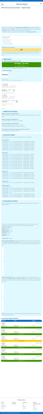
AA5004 (10, 149)
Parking (34, 402)
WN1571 (10, 188)
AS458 (10, 157)
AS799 (10, 168)
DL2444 (10, 176)
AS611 (10, 162)
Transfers (24, 408)
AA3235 (10, 142)
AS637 (10, 164)
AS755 (10, 166)
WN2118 (10, 189)
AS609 (10, 161)
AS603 (10, 158)
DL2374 (10, 172)
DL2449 (10, 178)
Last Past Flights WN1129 (8, 44)
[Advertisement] (21, 17)
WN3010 (10, 193)
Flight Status (5, 38)
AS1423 (10, 154)
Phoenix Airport (22, 4)
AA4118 (10, 145)
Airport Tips (35, 408)
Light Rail (24, 406)
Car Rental (14, 403)
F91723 (10, 182)
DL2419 (10, 174)
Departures (3, 405)
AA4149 (10, 147)
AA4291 (10, 148)
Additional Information (7, 39)
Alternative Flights (6, 41)
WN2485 (10, 192)
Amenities (35, 409)
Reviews (34, 405)
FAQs (34, 406)
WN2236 (10, 191)
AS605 (10, 159)
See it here (24, 68)
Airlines (2, 408)
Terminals (14, 402)
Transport (24, 402)
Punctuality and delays (7, 42)
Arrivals (2, 403)
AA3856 (10, 144)
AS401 (10, 155)
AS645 (10, 165)
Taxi (23, 405)
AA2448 (10, 141)
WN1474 (10, 186)
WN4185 (10, 196)
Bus (23, 403)
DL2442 (10, 175)
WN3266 (10, 195)
